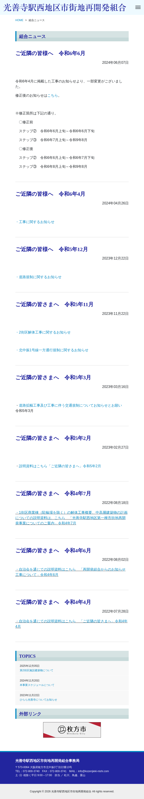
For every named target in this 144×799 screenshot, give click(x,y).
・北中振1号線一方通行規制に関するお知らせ (51, 350)
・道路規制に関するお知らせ (38, 277)
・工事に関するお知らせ (34, 222)
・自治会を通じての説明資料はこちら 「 (49, 621)
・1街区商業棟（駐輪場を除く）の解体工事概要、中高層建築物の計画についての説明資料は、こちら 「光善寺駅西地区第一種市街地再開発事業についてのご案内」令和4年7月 (71, 518)
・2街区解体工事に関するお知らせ (43, 332)
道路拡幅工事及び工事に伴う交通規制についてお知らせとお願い (70, 405)
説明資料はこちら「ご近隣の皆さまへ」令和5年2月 (60, 466)
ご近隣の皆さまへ (97, 621)
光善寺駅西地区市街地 (47, 761)
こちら (52, 95)
